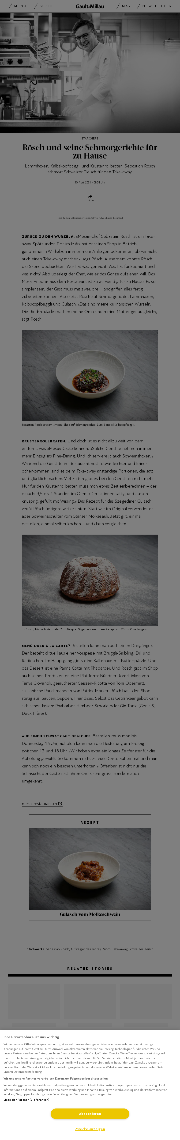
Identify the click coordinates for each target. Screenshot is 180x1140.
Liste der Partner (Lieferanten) (26, 1100)
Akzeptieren (90, 1114)
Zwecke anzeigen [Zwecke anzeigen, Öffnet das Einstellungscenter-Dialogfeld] (90, 1129)
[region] (90, 1085)
